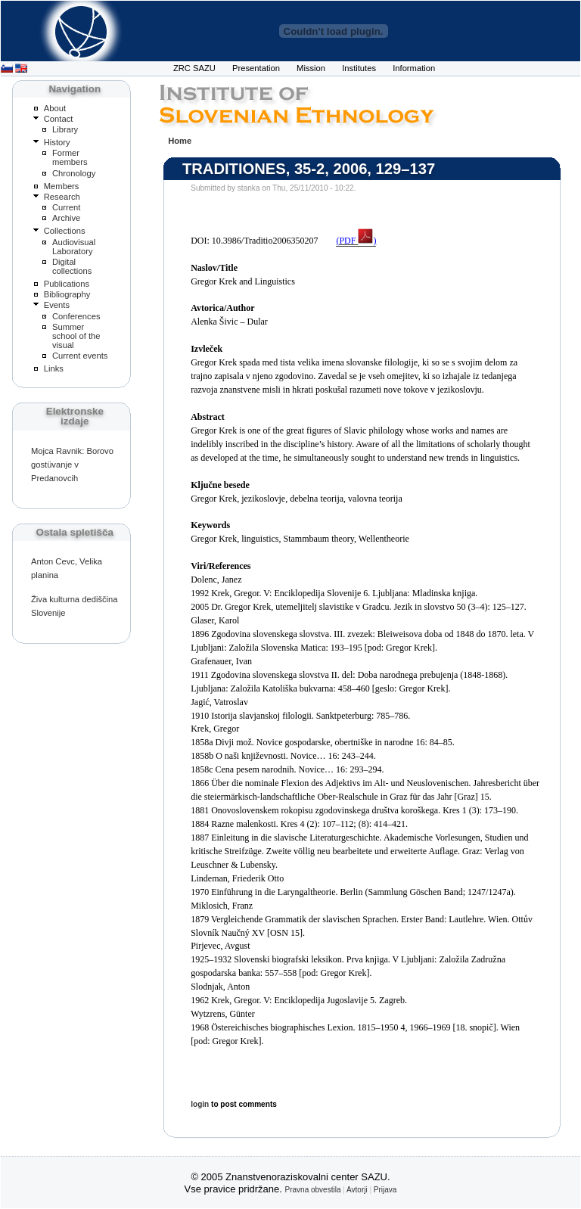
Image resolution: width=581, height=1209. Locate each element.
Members (61, 186)
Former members (70, 157)
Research (62, 196)
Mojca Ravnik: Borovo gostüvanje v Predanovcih (72, 464)
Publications (66, 283)
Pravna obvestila (313, 1190)
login (200, 1104)
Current (66, 207)
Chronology (73, 173)
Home (179, 140)
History (57, 142)
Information (414, 68)
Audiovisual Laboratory (73, 247)
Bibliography (67, 294)
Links (54, 368)
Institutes (359, 68)
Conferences (76, 316)
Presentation (256, 68)
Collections (64, 230)
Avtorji (357, 1190)
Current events (79, 355)
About (55, 108)
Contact (58, 118)
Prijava (385, 1190)
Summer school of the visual (76, 336)
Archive (66, 217)
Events (57, 304)
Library (65, 129)
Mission (311, 68)
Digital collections (72, 266)
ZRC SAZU (194, 68)
